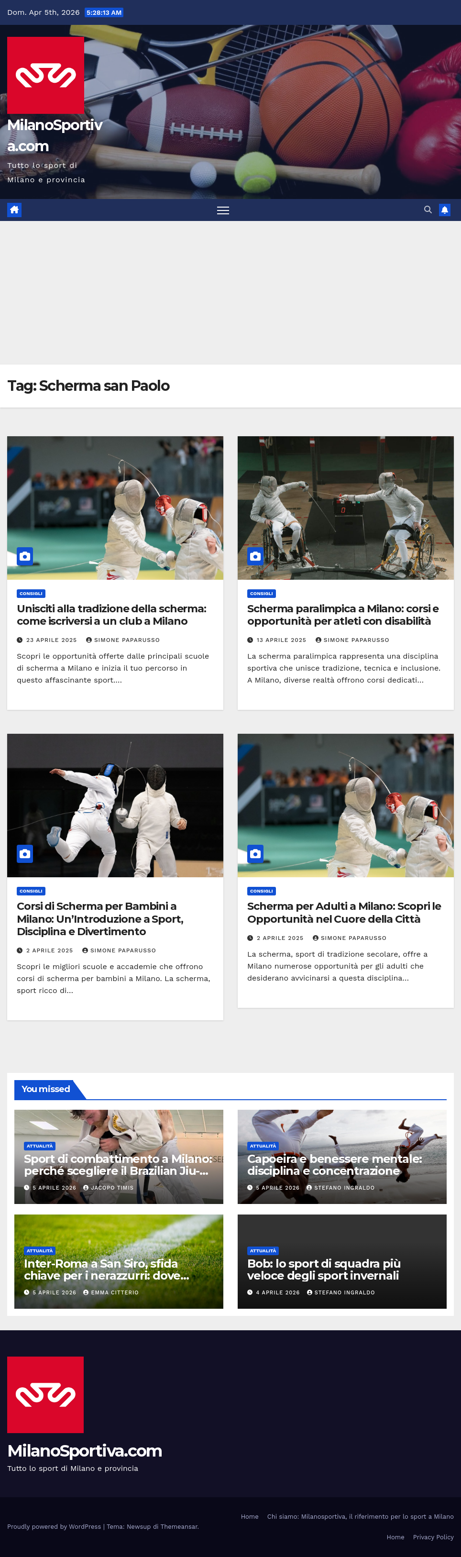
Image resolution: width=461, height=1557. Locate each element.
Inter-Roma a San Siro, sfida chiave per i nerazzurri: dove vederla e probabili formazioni (108, 1275)
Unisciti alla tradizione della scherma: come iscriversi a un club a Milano (111, 615)
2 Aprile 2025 (51, 950)
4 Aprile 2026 (279, 1293)
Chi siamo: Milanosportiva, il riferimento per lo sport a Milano (360, 1516)
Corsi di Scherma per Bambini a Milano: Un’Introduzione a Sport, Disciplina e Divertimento (100, 919)
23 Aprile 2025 (52, 640)
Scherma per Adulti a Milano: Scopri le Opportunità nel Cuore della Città (344, 912)
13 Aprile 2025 (283, 640)
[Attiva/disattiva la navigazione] (223, 210)
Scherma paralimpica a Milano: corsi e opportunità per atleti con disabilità (343, 615)
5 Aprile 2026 (56, 1188)
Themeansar (179, 1526)
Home (250, 1516)
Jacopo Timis (108, 1188)
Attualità (40, 1145)
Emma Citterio (111, 1293)
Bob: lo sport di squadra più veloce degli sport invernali (323, 1269)
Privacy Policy (433, 1537)
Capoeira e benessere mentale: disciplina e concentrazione (334, 1165)
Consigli (31, 593)
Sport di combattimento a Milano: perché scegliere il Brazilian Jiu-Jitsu (118, 1171)
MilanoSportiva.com (84, 1451)
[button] (428, 209)
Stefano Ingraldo (341, 1188)
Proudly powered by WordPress (55, 1526)
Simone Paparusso (123, 640)
